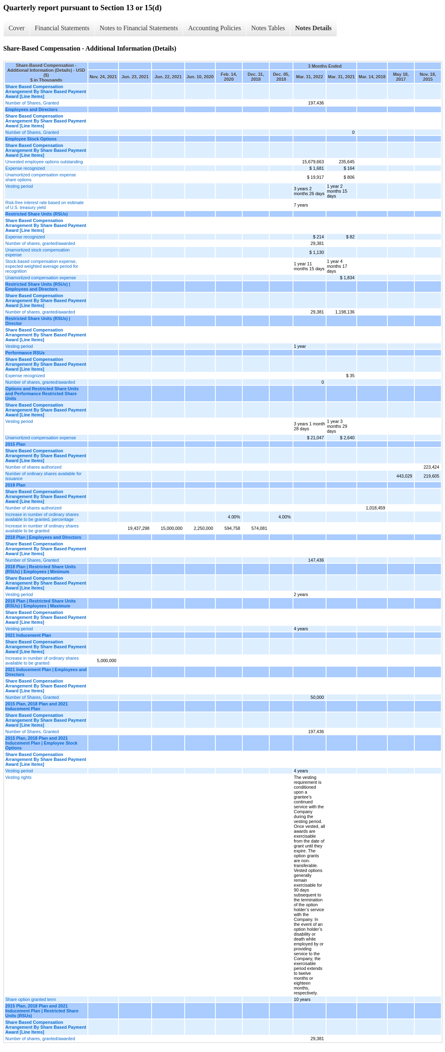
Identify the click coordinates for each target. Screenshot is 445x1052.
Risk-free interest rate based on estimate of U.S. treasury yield (44, 205)
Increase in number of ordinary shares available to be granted (41, 528)
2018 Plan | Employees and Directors (43, 537)
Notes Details (313, 27)
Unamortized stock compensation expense (37, 252)
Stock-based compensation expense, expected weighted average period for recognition (41, 266)
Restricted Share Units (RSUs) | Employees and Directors (37, 286)
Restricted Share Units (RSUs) (36, 213)
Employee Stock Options (31, 138)
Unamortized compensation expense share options (40, 177)
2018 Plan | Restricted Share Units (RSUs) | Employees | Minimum (40, 569)
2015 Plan (15, 444)
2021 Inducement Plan (28, 635)
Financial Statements (62, 27)
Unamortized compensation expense (40, 277)
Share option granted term (30, 999)
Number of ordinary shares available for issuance (43, 476)
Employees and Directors (31, 109)
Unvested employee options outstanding (44, 161)
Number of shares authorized (33, 467)
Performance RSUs (25, 352)
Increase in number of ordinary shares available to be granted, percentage (41, 517)
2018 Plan (15, 485)
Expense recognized (25, 168)
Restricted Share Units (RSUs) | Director (37, 321)
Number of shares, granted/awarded (40, 243)
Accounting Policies (214, 27)
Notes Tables (268, 27)
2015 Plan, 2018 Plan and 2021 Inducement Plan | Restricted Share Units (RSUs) (41, 1010)
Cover (17, 27)
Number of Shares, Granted (32, 102)
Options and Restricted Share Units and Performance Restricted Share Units (41, 393)
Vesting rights (18, 777)
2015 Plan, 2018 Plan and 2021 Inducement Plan (36, 706)
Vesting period (19, 186)
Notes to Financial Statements (139, 27)
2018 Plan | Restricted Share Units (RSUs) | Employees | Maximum (40, 603)
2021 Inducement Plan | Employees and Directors (46, 672)
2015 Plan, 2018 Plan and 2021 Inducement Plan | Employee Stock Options (41, 743)
